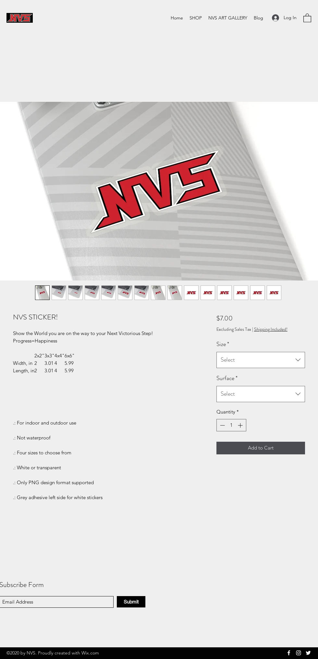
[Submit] (131, 601)
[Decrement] (221, 425)
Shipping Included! (270, 329)
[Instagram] (298, 653)
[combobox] (260, 360)
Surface (227, 378)
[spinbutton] (231, 425)
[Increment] (241, 425)
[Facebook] (289, 653)
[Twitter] (308, 653)
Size (222, 344)
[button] (307, 17)
